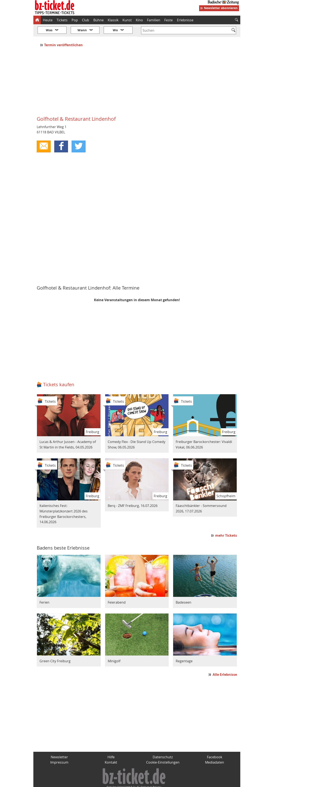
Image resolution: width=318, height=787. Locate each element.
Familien (153, 20)
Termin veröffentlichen (64, 32)
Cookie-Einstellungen (162, 750)
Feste (168, 20)
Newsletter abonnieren (221, 8)
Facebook (214, 744)
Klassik (113, 20)
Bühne (98, 20)
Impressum (59, 750)
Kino (139, 20)
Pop (75, 20)
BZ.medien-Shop (189, 782)
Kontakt (111, 750)
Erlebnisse (185, 20)
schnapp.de (116, 782)
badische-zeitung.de (87, 782)
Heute (48, 20)
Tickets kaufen (58, 372)
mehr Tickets (226, 523)
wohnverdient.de (158, 782)
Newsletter (59, 744)
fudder (135, 782)
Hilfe (111, 744)
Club (85, 20)
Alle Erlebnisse (225, 662)
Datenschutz (163, 744)
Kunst (127, 20)
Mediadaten (214, 750)
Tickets (62, 20)
